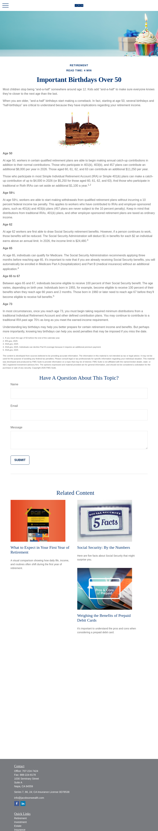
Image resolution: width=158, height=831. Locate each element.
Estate (18, 825)
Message (16, 427)
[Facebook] (16, 803)
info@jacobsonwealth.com (29, 797)
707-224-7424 (30, 771)
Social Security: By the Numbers (103, 547)
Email (14, 405)
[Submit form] (20, 460)
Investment (20, 822)
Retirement (20, 818)
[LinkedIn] (22, 803)
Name (14, 384)
